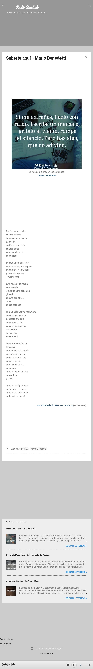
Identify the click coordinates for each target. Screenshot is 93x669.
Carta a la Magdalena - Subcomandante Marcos (27, 555)
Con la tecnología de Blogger (46, 648)
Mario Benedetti (45, 405)
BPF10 (24, 449)
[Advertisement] (46, 35)
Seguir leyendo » (76, 546)
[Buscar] (90, 6)
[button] (85, 57)
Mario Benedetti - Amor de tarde (21, 529)
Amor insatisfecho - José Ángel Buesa (23, 581)
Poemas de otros (64, 405)
